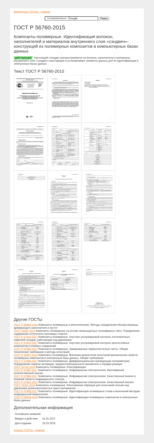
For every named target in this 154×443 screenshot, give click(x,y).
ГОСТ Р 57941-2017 (26, 382)
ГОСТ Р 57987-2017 (26, 370)
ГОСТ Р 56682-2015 (26, 324)
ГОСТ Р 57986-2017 (26, 376)
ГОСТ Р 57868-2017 (26, 391)
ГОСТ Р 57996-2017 (26, 360)
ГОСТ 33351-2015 (24, 385)
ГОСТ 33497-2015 (24, 330)
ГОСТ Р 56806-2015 (26, 397)
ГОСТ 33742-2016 (24, 367)
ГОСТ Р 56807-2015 (26, 354)
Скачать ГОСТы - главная (29, 430)
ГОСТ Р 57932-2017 (26, 336)
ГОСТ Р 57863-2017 (26, 348)
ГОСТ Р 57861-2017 (26, 342)
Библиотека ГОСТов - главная (32, 11)
